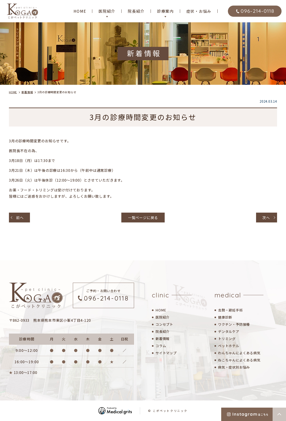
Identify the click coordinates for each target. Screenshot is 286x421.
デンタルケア (228, 331)
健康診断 (225, 317)
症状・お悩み (198, 11)
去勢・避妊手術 (230, 310)
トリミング (227, 338)
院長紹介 (136, 11)
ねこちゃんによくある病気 (239, 360)
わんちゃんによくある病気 (239, 352)
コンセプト (164, 324)
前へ (20, 217)
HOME (80, 11)
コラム (161, 345)
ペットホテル (228, 345)
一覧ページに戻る (143, 217)
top (279, 414)
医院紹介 (163, 317)
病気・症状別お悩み (234, 367)
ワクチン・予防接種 (234, 324)
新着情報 (163, 338)
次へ (266, 217)
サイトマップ (166, 352)
